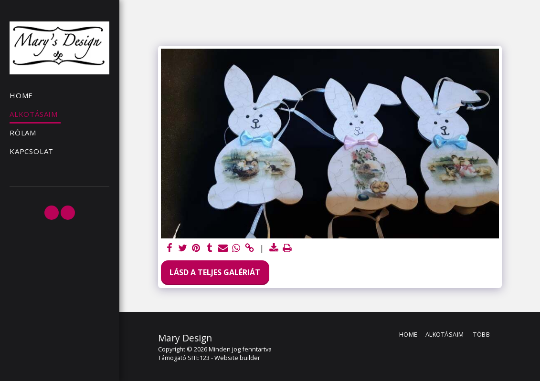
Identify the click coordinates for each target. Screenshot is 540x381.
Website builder (237, 357)
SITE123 (199, 357)
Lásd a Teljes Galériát (214, 272)
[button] (51, 213)
